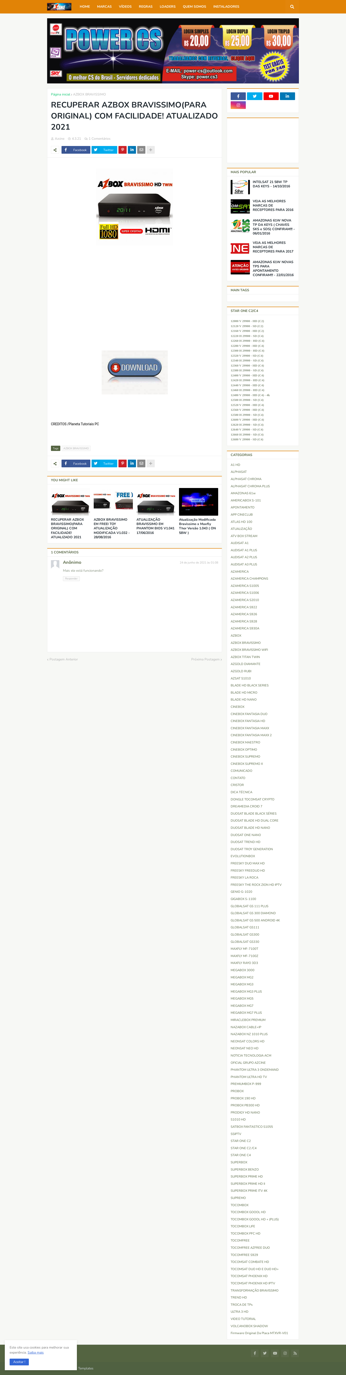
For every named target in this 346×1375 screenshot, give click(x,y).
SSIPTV (236, 1134)
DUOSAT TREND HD (245, 842)
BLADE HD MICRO (244, 693)
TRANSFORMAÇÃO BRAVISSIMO (254, 1290)
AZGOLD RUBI (241, 671)
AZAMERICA (240, 572)
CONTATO (238, 778)
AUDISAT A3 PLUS (244, 564)
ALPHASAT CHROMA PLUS (250, 486)
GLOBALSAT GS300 (245, 934)
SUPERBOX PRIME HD (247, 1176)
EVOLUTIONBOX (243, 856)
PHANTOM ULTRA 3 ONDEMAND (255, 1070)
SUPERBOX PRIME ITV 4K (249, 1191)
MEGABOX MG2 (242, 977)
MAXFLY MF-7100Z (244, 956)
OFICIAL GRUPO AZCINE (248, 1063)
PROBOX (237, 1091)
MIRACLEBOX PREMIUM (248, 1020)
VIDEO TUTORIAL (243, 1319)
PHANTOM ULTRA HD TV (249, 1077)
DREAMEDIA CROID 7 (246, 806)
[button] (19, 1362)
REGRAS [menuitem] (146, 6)
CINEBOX (237, 707)
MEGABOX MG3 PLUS (246, 991)
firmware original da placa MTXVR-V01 (259, 1333)
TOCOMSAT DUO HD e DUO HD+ (255, 1269)
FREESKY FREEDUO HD (248, 870)
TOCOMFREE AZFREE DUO (250, 1248)
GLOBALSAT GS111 (245, 927)
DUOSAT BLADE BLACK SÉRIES (254, 813)
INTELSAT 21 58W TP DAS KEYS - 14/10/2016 (271, 184)
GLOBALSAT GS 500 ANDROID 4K (255, 920)
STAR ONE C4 (241, 1155)
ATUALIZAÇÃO (241, 529)
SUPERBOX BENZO (245, 1169)
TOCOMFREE (240, 1240)
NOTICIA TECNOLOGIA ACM (251, 1055)
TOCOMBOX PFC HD (245, 1233)
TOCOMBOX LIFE (243, 1226)
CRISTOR (237, 785)
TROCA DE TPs (242, 1305)
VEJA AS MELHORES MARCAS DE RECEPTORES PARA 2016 (273, 205)
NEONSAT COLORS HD (248, 1041)
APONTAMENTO (242, 507)
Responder (71, 578)
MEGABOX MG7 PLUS (246, 1013)
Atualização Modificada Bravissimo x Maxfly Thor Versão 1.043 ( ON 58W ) (197, 526)
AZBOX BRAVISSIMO (89, 94)
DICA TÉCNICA (241, 792)
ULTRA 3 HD (239, 1312)
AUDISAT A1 (240, 543)
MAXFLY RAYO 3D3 (244, 963)
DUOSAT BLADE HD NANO (250, 828)
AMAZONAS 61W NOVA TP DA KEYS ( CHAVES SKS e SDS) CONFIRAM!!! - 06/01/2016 (274, 227)
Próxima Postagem (205, 659)
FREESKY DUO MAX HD (248, 863)
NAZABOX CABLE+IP (246, 1027)
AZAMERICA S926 (244, 614)
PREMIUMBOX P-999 (246, 1084)
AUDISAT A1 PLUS (244, 550)
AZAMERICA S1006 (245, 593)
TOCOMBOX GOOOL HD (248, 1212)
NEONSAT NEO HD (245, 1048)
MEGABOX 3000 (242, 970)
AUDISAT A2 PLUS (244, 557)
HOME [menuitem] (85, 6)
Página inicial (60, 94)
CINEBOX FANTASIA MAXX (250, 728)
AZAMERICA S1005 (245, 586)
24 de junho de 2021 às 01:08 (199, 562)
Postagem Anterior (63, 659)
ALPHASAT (239, 472)
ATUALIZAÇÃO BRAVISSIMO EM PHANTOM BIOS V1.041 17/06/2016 (155, 526)
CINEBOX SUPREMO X (247, 764)
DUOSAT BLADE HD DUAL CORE (254, 820)
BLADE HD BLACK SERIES (250, 685)
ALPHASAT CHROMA (246, 479)
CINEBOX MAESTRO (245, 742)
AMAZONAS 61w (243, 493)
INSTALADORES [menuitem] (226, 6)
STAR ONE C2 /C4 (244, 1148)
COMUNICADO (241, 771)
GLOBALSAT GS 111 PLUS (249, 906)
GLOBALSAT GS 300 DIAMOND (253, 913)
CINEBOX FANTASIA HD (248, 721)
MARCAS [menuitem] (104, 6)
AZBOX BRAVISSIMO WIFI (249, 650)
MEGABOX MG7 (242, 1006)
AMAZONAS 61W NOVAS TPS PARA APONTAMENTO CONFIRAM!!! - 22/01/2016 (273, 269)
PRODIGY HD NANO (245, 1112)
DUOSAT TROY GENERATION (252, 849)
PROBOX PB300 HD (245, 1105)
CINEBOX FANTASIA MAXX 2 (251, 735)
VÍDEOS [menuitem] (125, 6)
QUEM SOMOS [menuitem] (194, 6)
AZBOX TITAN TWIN (245, 657)
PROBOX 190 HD (243, 1098)
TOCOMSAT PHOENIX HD (249, 1276)
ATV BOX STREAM (244, 536)
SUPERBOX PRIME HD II (248, 1184)
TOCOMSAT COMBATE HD (250, 1262)
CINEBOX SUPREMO (245, 756)
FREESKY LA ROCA (244, 877)
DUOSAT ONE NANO (246, 835)
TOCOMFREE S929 (244, 1255)
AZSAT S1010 (241, 678)
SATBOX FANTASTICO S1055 (252, 1127)
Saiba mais (36, 1352)
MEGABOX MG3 (242, 984)
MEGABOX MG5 (242, 998)
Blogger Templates (79, 1368)
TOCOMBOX (239, 1205)
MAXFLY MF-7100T (244, 949)
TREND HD (239, 1297)
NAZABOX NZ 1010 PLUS (249, 1034)
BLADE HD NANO (244, 699)
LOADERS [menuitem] (168, 6)
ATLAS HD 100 (241, 522)
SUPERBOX (239, 1162)
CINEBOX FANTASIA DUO (249, 714)
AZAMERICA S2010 (245, 600)
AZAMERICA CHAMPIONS (249, 579)
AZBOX (236, 636)
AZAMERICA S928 (244, 621)
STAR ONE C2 (241, 1141)
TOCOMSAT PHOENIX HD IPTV (253, 1283)
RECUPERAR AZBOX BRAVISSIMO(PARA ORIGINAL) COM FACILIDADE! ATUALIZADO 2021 (67, 528)
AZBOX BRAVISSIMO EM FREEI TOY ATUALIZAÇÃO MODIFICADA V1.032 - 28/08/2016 (112, 528)
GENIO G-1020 (241, 892)
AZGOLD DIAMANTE (245, 664)
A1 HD (235, 465)
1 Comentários (100, 138)
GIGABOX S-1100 (243, 899)
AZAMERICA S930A (245, 628)
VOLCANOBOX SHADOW (249, 1326)
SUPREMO (238, 1198)
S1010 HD (238, 1119)
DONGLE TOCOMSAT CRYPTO (252, 799)
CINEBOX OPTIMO (244, 750)
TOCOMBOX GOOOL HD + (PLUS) (255, 1219)
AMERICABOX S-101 (246, 500)
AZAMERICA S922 (244, 607)
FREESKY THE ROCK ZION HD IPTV (256, 885)
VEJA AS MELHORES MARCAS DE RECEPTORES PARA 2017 (273, 247)
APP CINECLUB (242, 515)
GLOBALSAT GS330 (245, 942)
